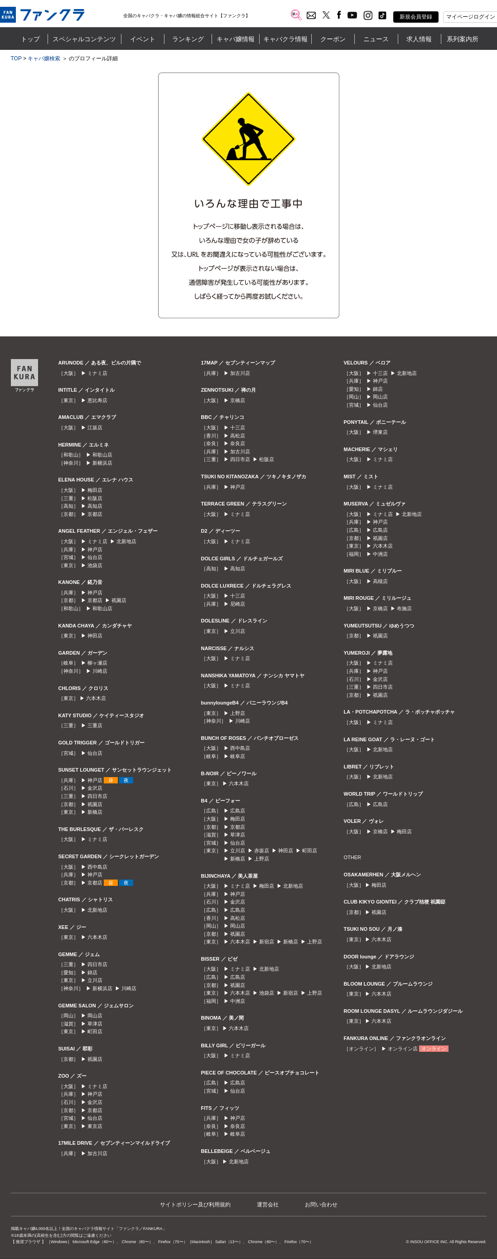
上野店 (237, 713)
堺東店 (380, 432)
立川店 (94, 980)
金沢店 (94, 788)
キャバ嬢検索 (44, 58)
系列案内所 (462, 39)
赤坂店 (261, 850)
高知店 (94, 506)
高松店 (237, 435)
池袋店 (94, 565)
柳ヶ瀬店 (97, 663)
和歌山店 (102, 454)
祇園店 (118, 600)
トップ (30, 39)
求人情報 (419, 39)
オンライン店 (403, 1048)
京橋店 (237, 400)
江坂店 (94, 427)
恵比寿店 (97, 400)
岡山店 (94, 1015)
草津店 (94, 1023)
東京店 (94, 1126)
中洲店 (237, 1001)
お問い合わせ (321, 1204)
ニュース (376, 39)
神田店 (94, 635)
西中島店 (97, 867)
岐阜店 (237, 756)
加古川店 (97, 1153)
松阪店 (94, 498)
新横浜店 (102, 463)
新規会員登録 (416, 17)
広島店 (237, 810)
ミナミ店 (97, 373)
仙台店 (94, 557)
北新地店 (126, 541)
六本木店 (96, 698)
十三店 (237, 427)
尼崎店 (237, 604)
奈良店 (237, 443)
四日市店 (97, 796)
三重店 (94, 725)
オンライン (433, 1048)
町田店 (94, 1031)
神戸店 (94, 549)
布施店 (404, 608)
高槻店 (380, 581)
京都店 (94, 514)
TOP (16, 58)
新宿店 (266, 941)
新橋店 (94, 812)
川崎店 (99, 671)
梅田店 (94, 490)
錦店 (92, 972)
